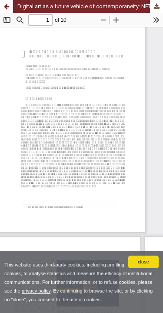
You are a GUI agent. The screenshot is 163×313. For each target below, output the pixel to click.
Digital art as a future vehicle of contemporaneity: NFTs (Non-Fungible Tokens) (90, 6)
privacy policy (36, 290)
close (143, 261)
